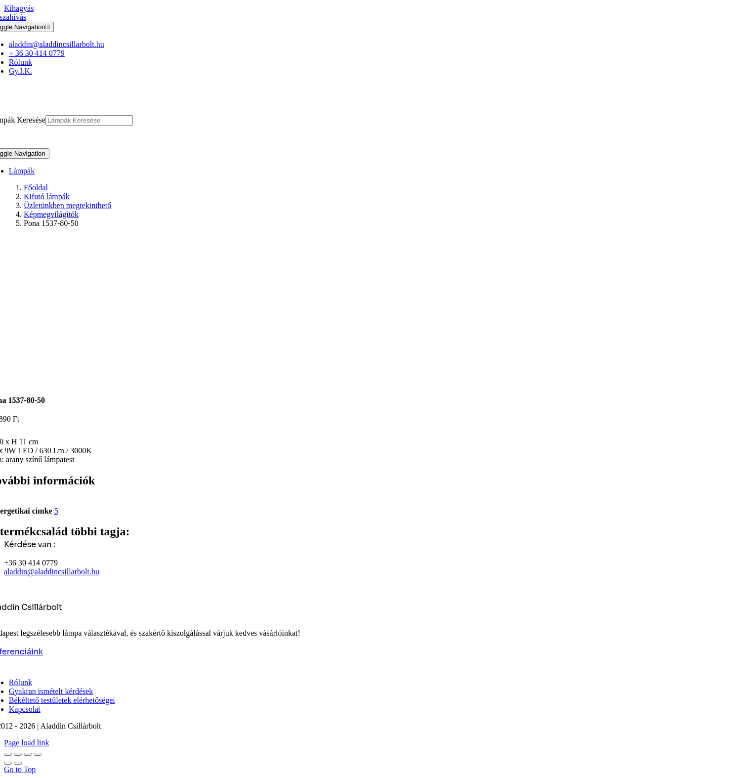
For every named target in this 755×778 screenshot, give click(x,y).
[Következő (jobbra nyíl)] (18, 763)
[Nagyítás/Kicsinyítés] (8, 754)
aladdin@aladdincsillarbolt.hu (51, 571)
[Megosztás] (28, 754)
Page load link (26, 742)
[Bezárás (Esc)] (38, 754)
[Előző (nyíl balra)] (8, 763)
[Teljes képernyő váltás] (18, 754)
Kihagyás (19, 8)
